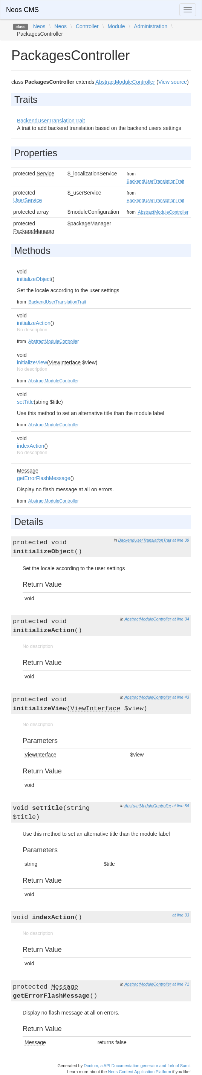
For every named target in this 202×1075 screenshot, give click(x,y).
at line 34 (180, 619)
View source (172, 82)
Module (116, 26)
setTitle (25, 402)
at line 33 (180, 915)
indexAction (30, 446)
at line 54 (180, 805)
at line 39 (180, 540)
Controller (87, 26)
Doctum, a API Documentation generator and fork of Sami (137, 1065)
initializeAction (33, 323)
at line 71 (180, 984)
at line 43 (180, 697)
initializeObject (34, 279)
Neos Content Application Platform (139, 1071)
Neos (39, 26)
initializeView (32, 362)
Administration (150, 26)
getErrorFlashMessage (43, 478)
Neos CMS (22, 10)
